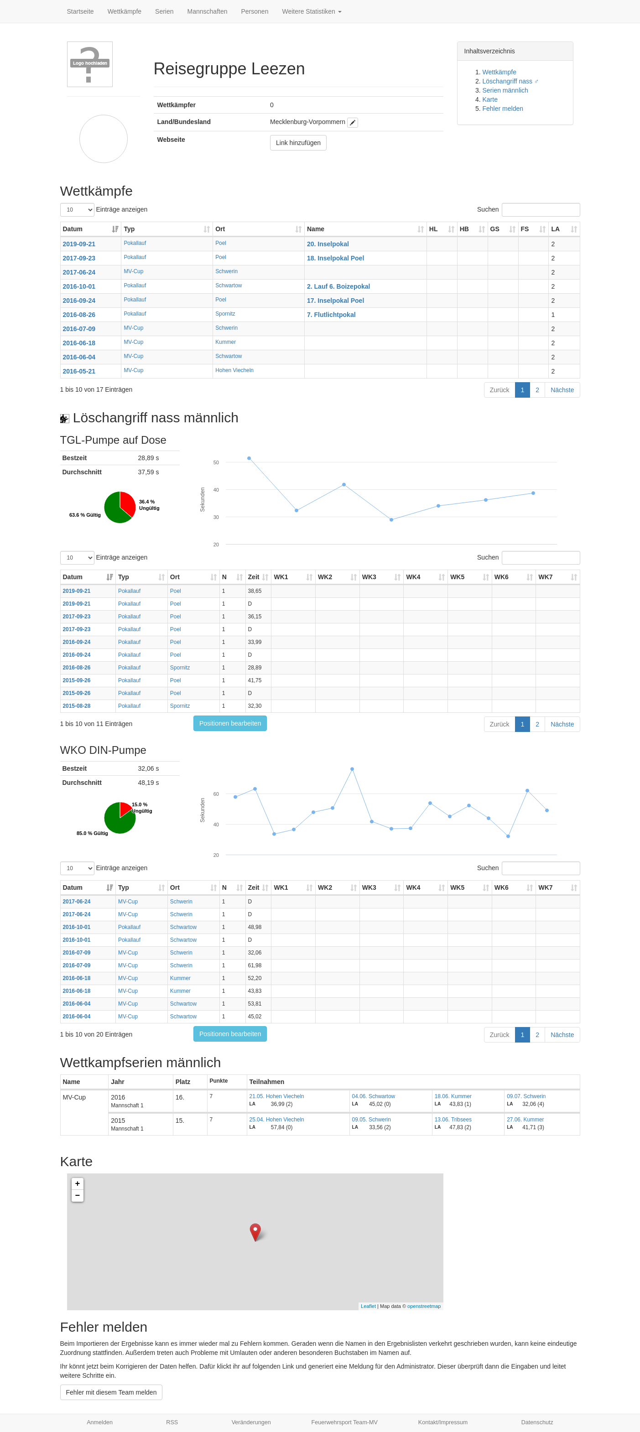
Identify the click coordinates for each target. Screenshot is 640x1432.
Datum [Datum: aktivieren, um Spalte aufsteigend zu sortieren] (73, 229)
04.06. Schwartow (373, 1096)
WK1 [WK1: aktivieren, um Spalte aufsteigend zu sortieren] (281, 577)
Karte (490, 99)
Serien (164, 11)
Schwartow (228, 285)
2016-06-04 (79, 357)
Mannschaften (207, 11)
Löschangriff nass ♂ (511, 81)
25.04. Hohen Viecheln (277, 1119)
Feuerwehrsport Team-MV (345, 1422)
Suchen (528, 210)
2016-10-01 (79, 286)
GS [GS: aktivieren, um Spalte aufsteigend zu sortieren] (495, 229)
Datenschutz (537, 1422)
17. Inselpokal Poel (335, 300)
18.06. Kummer (453, 1096)
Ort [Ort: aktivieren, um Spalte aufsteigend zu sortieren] (220, 229)
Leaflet (368, 1306)
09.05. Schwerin (371, 1119)
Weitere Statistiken (311, 11)
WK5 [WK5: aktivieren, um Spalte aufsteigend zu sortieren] (457, 577)
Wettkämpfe (124, 11)
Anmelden (100, 1422)
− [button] (77, 1195)
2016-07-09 (79, 328)
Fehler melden (503, 108)
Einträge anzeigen (104, 210)
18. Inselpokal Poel (335, 258)
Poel (220, 243)
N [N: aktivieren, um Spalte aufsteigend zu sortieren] (224, 577)
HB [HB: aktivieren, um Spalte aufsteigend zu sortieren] (464, 229)
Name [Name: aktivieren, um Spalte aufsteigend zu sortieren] (315, 229)
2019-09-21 (79, 244)
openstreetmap (424, 1306)
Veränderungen (251, 1422)
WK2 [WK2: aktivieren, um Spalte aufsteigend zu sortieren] (325, 577)
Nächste (562, 390)
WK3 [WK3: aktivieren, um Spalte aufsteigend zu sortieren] (369, 577)
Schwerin (226, 271)
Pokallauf (135, 243)
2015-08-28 (77, 706)
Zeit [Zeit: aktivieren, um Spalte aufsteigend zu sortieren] (254, 577)
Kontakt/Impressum (443, 1422)
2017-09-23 (79, 258)
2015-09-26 (77, 680)
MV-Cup (133, 271)
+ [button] (77, 1183)
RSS (172, 1422)
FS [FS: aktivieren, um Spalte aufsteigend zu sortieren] (525, 229)
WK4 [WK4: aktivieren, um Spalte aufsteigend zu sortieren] (413, 577)
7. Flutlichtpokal (331, 314)
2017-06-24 (79, 272)
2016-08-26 (79, 314)
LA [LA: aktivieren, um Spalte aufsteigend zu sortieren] (555, 229)
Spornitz (225, 314)
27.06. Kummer (525, 1119)
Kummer (225, 342)
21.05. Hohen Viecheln (277, 1096)
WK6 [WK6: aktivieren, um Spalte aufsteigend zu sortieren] (501, 577)
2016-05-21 (79, 371)
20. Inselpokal (328, 244)
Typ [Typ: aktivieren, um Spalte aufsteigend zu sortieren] (129, 229)
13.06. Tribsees (453, 1119)
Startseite (80, 11)
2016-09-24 (79, 300)
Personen (255, 11)
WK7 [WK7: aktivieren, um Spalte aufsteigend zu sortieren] (545, 577)
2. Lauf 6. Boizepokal (338, 286)
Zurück (500, 390)
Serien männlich (505, 90)
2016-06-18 (79, 343)
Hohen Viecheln (234, 370)
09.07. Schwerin (526, 1096)
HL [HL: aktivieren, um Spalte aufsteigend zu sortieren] (433, 229)
